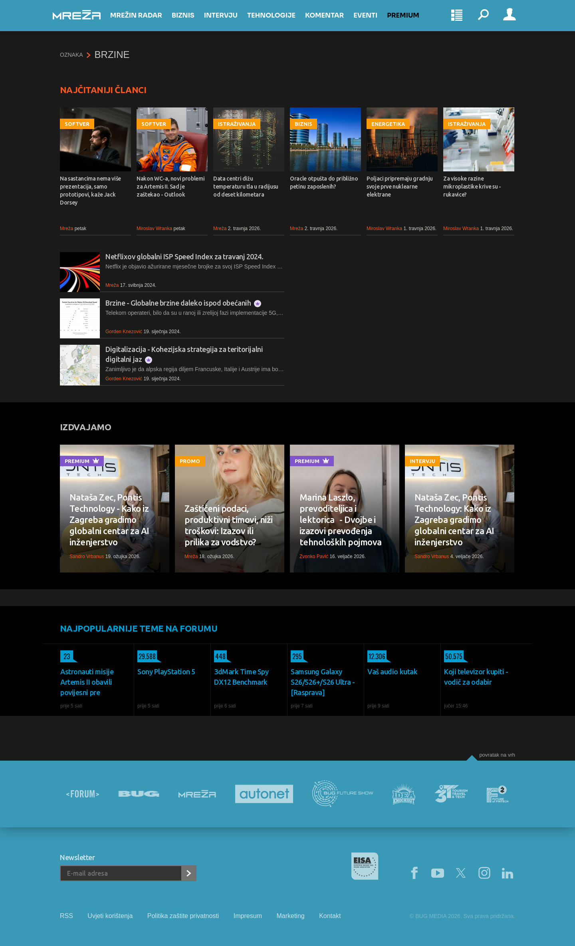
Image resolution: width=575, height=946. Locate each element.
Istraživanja (237, 124)
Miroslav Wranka (154, 228)
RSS (66, 915)
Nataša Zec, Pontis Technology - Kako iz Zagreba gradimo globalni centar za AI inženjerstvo (109, 519)
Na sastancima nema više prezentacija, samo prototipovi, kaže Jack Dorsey (90, 190)
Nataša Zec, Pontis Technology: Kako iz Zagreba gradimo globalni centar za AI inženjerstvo (454, 519)
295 (296, 656)
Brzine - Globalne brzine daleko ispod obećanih (183, 303)
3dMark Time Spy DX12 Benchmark (241, 677)
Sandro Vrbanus (86, 556)
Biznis (190, 20)
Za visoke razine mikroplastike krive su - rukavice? (472, 186)
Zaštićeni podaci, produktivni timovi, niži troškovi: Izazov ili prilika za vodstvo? (228, 525)
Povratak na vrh (497, 755)
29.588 (146, 656)
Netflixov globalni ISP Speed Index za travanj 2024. (184, 256)
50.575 (453, 656)
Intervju (228, 20)
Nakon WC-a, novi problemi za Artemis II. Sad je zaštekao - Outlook (170, 186)
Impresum (248, 915)
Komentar (331, 20)
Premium (411, 20)
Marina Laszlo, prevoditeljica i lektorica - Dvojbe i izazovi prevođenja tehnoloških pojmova (340, 519)
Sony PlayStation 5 (166, 672)
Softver (77, 124)
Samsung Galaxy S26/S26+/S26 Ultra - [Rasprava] (323, 682)
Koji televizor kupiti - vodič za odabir (476, 677)
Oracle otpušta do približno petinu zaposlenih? (324, 182)
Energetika (388, 124)
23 (65, 656)
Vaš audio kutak (392, 672)
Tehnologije (278, 20)
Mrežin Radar (143, 20)
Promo (190, 461)
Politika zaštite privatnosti (183, 915)
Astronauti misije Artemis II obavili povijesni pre (86, 682)
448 (220, 656)
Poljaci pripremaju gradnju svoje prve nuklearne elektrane (400, 186)
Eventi (373, 20)
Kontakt (330, 915)
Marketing (290, 915)
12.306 (376, 656)
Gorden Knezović (123, 331)
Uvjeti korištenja (110, 915)
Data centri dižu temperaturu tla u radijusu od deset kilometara (245, 186)
